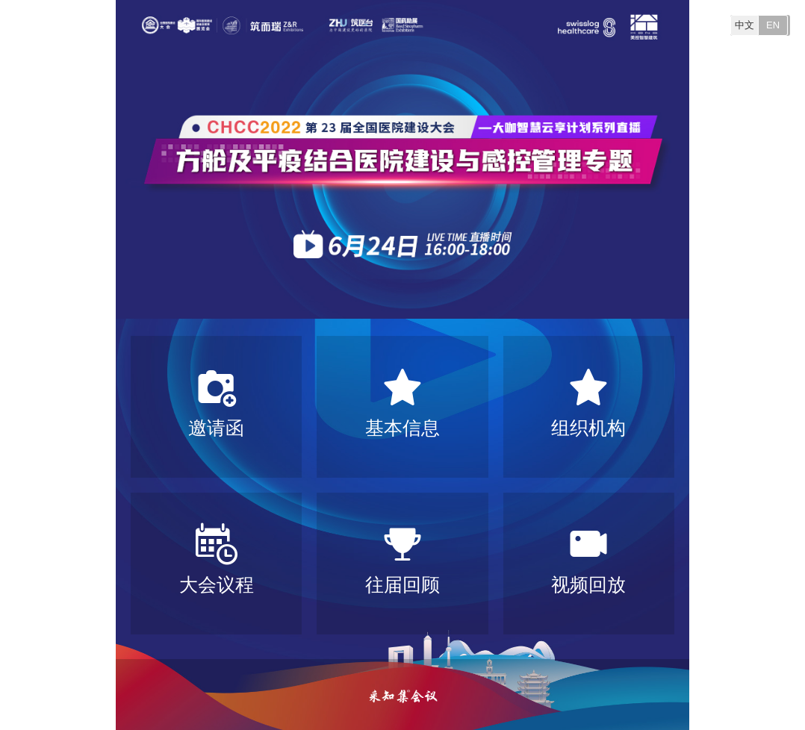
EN (773, 25)
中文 (744, 25)
